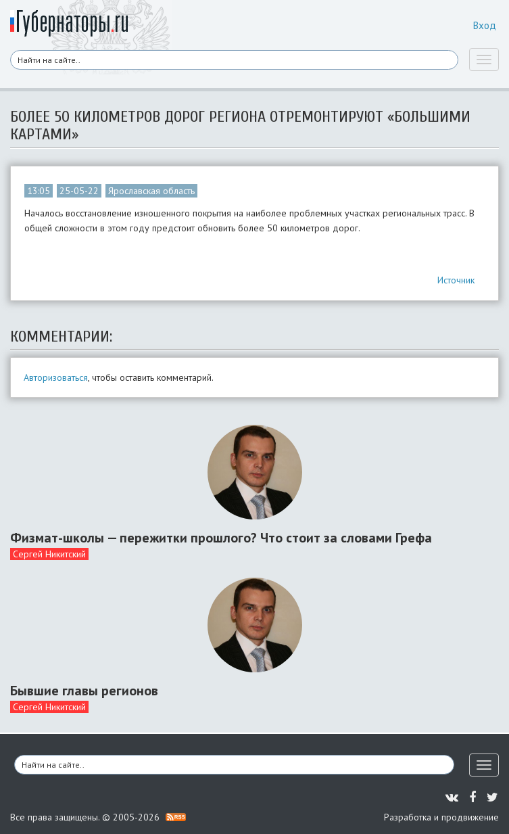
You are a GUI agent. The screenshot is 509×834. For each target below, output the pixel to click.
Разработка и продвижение (441, 817)
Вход (484, 25)
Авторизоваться (56, 377)
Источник (456, 280)
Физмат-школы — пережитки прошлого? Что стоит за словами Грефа (221, 538)
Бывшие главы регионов (84, 690)
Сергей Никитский (49, 554)
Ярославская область (151, 191)
